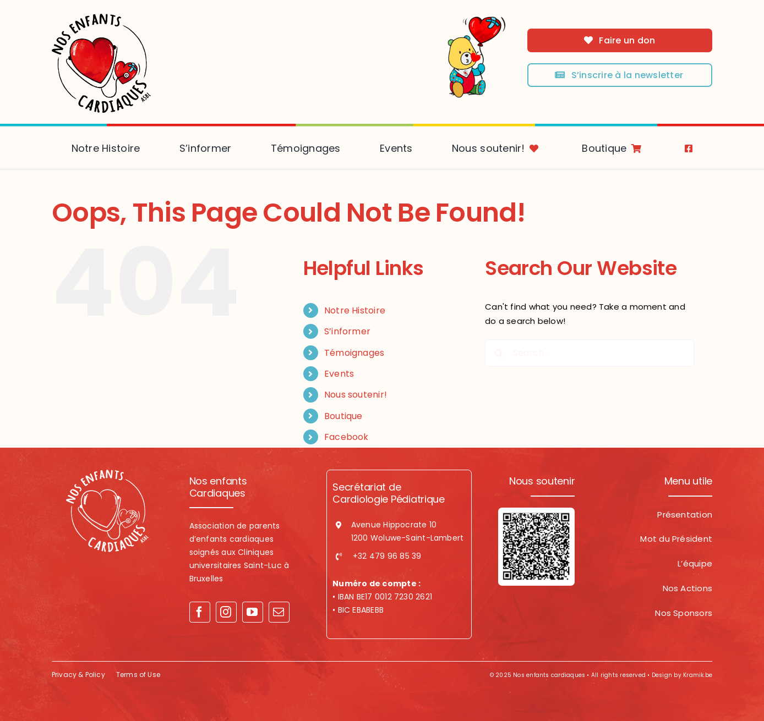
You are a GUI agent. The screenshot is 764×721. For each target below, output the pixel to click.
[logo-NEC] (101, 18)
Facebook (346, 437)
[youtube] (252, 612)
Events (339, 373)
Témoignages (354, 352)
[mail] (279, 612)
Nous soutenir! (355, 394)
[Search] (498, 353)
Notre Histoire (354, 310)
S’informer (347, 331)
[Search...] (589, 353)
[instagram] (226, 612)
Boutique (343, 416)
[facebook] (199, 612)
